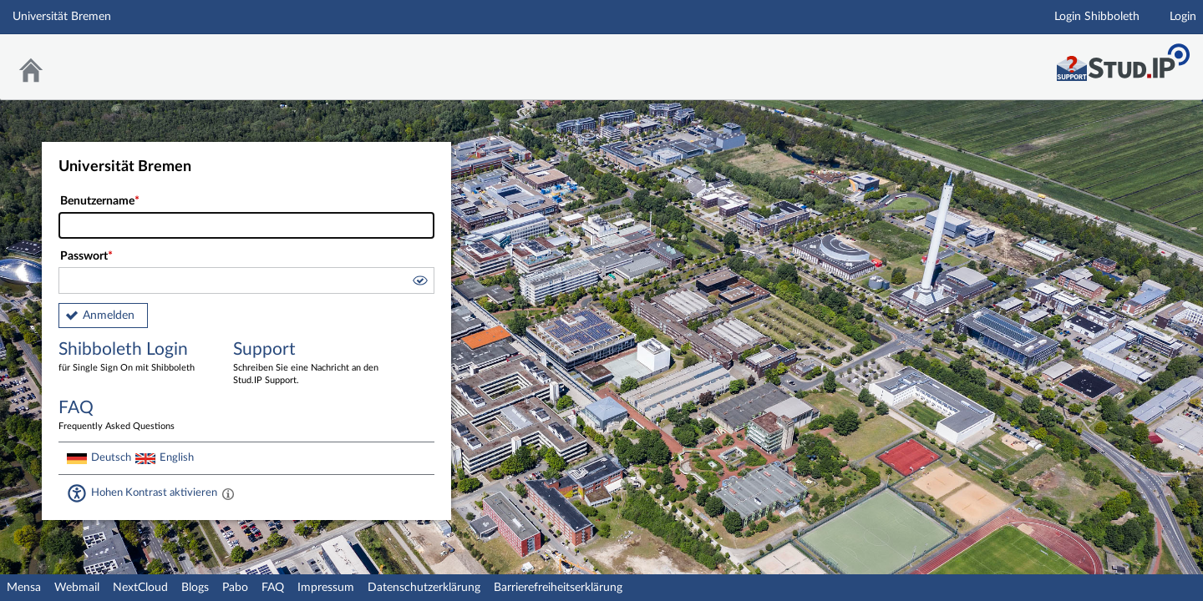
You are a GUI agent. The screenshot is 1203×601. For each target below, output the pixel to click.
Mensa (24, 587)
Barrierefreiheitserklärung (558, 587)
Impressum (325, 587)
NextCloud (140, 587)
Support (308, 364)
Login (1183, 17)
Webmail (76, 587)
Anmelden (109, 315)
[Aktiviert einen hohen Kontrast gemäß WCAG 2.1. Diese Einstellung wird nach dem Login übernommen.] (228, 493)
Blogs (195, 587)
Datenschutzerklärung (424, 587)
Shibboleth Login (133, 358)
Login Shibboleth (1097, 17)
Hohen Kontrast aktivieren (154, 492)
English (177, 457)
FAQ (272, 587)
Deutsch (111, 457)
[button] (419, 283)
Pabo (235, 587)
